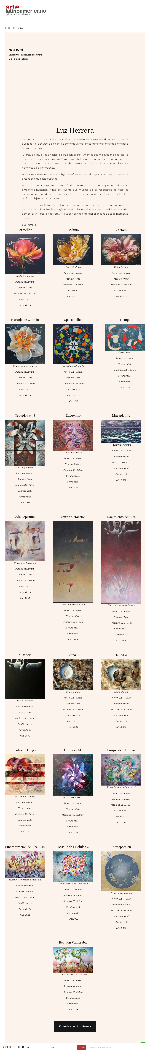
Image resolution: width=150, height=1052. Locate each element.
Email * (53, 1047)
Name (29, 1047)
